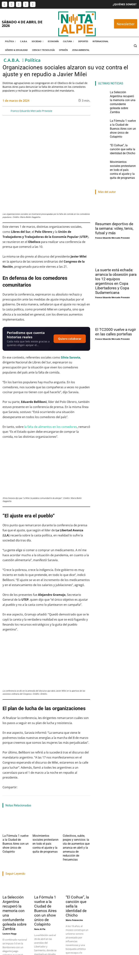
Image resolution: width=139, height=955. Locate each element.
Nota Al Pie (39, 880)
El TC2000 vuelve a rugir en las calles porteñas (115, 301)
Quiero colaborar (69, 303)
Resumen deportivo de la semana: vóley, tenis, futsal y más (114, 198)
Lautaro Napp (9, 885)
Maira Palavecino (74, 871)
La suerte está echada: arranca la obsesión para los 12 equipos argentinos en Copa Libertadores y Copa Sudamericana (115, 251)
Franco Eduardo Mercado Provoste (31, 111)
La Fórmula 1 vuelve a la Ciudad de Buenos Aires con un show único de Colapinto (16, 802)
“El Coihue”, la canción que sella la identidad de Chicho (123, 128)
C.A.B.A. (12, 60)
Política (33, 60)
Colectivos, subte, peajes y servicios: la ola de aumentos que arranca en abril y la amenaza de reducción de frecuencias (75, 805)
